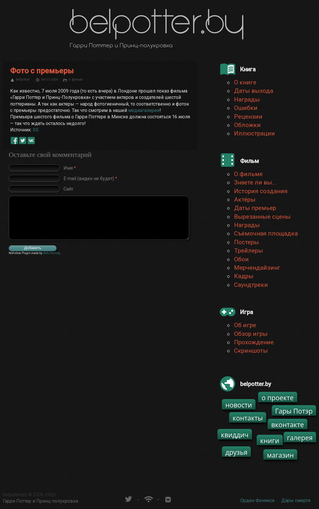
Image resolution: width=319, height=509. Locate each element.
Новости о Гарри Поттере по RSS (148, 498)
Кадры (243, 276)
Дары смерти (295, 500)
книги (269, 440)
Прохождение (254, 342)
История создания (261, 191)
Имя (70, 168)
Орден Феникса (257, 500)
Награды (247, 99)
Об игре (245, 325)
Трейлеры (248, 250)
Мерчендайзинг (257, 267)
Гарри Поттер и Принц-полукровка (40, 501)
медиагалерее (144, 110)
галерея (300, 437)
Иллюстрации (254, 133)
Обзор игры (251, 333)
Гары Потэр (294, 411)
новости (238, 405)
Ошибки (246, 107)
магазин (280, 455)
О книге (245, 82)
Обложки (247, 125)
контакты (248, 418)
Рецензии (248, 116)
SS (36, 130)
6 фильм (76, 79)
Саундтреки (251, 284)
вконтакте (287, 424)
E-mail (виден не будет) (90, 178)
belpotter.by (15, 494)
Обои (241, 259)
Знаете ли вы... (255, 182)
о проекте (278, 397)
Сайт (68, 189)
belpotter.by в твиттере (128, 498)
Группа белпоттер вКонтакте (168, 498)
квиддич (235, 434)
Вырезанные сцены (262, 216)
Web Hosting (51, 253)
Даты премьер (255, 207)
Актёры (244, 199)
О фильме (248, 174)
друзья (236, 452)
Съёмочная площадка (266, 233)
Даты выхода (253, 90)
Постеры (246, 242)
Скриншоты (251, 350)
